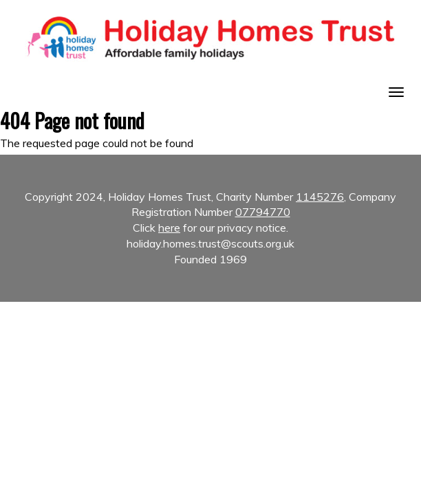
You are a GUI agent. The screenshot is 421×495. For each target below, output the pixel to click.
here (169, 227)
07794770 (262, 212)
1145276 (320, 197)
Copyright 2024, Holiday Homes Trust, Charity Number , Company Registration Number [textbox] (210, 228)
